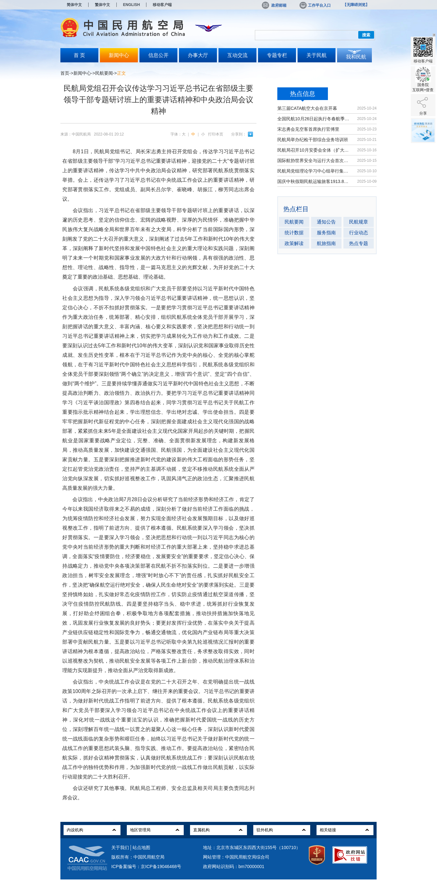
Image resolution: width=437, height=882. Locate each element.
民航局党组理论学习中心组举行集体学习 (314, 170)
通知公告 (326, 221)
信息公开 (158, 55)
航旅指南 (326, 243)
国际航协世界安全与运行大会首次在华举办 (314, 160)
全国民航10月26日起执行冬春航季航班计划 (314, 118)
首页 (64, 73)
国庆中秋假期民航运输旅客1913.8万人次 (314, 181)
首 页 (79, 55)
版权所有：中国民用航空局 (137, 857)
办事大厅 (198, 55)
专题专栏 (277, 55)
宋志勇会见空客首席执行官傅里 (308, 129)
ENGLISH (131, 5)
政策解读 (294, 243)
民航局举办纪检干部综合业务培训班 (312, 139)
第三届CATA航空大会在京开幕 (307, 108)
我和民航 (356, 57)
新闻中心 (119, 55)
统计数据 (294, 232)
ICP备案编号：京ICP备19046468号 (146, 866)
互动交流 (237, 55)
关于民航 (316, 55)
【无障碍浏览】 (356, 5)
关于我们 (120, 847)
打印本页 (215, 134)
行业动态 (358, 232)
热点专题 (358, 243)
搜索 (366, 35)
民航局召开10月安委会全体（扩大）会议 (314, 150)
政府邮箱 (274, 5)
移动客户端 (162, 5)
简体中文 (74, 5)
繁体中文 (102, 5)
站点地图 (141, 847)
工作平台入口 (315, 5)
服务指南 (326, 232)
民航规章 (358, 221)
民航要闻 (104, 73)
